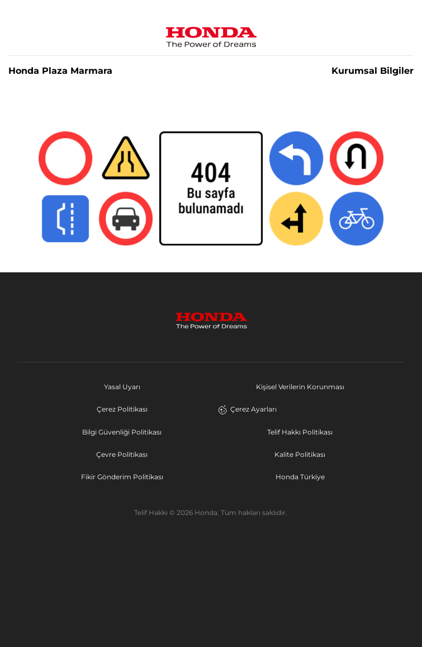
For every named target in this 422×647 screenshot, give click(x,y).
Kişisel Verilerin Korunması (300, 386)
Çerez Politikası (122, 409)
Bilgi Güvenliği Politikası (122, 432)
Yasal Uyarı (122, 386)
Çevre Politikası (122, 454)
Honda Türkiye (300, 477)
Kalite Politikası (299, 454)
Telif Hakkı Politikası (300, 432)
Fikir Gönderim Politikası (122, 477)
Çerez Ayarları (247, 409)
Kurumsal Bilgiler (372, 71)
